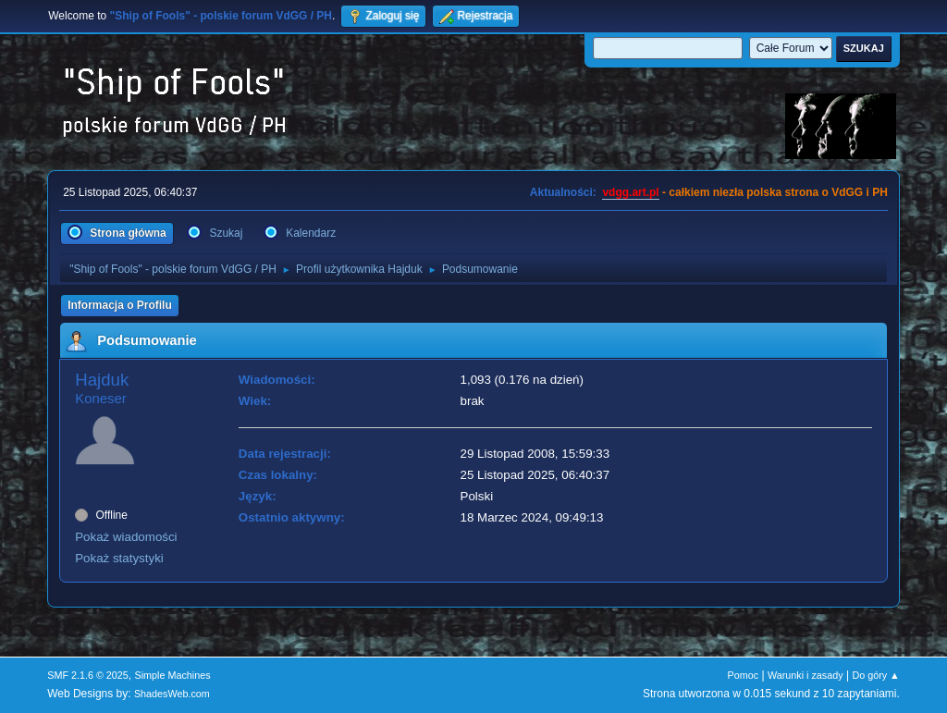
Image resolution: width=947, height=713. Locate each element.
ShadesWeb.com (172, 693)
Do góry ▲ (875, 675)
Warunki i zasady (805, 675)
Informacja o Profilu (120, 305)
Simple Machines (173, 675)
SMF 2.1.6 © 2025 (88, 675)
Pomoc (743, 675)
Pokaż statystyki (119, 558)
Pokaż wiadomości (126, 537)
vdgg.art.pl (630, 192)
